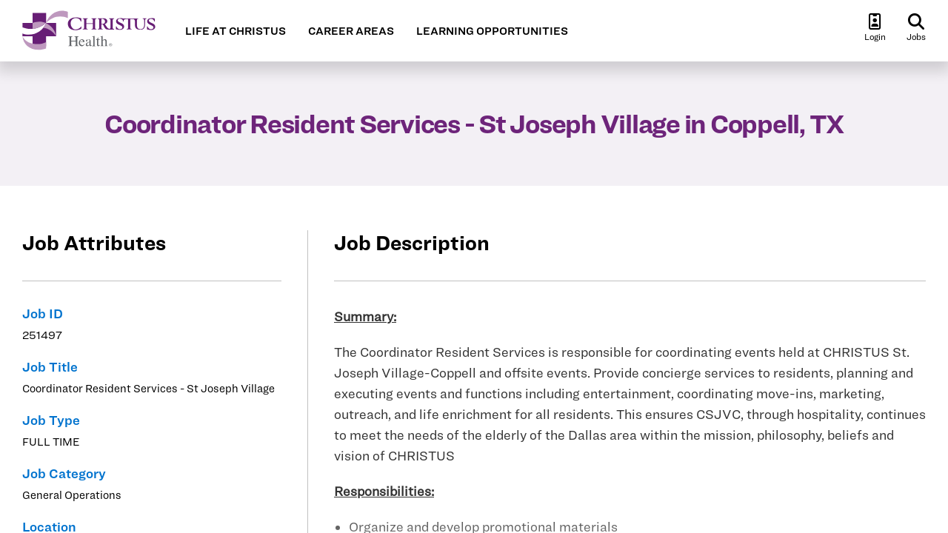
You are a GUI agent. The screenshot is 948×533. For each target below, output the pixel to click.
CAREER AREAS (351, 31)
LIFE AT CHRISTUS (235, 31)
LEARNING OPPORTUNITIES (492, 31)
